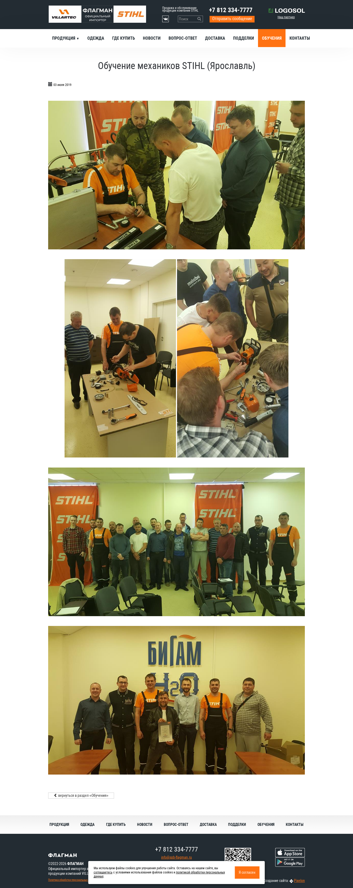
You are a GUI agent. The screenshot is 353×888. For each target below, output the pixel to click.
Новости (152, 38)
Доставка (215, 38)
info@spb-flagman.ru (176, 857)
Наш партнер (286, 17)
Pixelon (299, 880)
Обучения (272, 38)
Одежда (95, 38)
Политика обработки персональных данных (72, 879)
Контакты (299, 38)
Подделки (243, 38)
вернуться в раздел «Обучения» (81, 795)
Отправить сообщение (232, 18)
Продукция (64, 38)
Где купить (123, 38)
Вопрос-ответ (183, 38)
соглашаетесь (103, 872)
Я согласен (247, 872)
